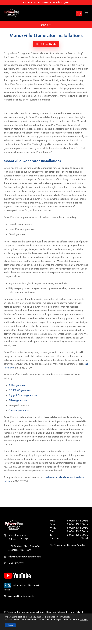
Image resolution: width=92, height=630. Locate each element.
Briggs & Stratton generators (22, 395)
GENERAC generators (19, 390)
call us (7, 481)
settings (84, 619)
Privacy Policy (74, 612)
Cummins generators (18, 410)
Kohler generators (17, 385)
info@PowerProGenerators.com (24, 556)
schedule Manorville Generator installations (64, 477)
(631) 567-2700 (16, 563)
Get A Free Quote (46, 44)
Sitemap (61, 612)
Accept (10, 625)
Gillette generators (17, 400)
